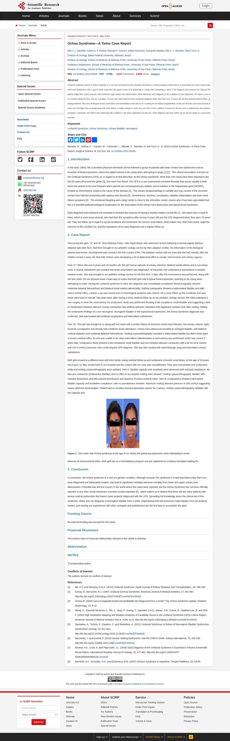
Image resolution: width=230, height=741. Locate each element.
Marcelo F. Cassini (116, 50)
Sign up (100, 737)
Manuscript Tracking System (150, 702)
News (99, 16)
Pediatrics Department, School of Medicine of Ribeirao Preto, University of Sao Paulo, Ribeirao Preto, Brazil (123, 64)
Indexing (25, 75)
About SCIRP (110, 697)
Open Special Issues (29, 94)
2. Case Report (79, 235)
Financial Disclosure (83, 530)
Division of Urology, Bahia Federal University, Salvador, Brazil (99, 55)
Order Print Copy (26, 125)
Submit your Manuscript (125, 737)
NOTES (73, 555)
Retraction (189, 716)
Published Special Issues (32, 100)
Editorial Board (29, 62)
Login (205, 5)
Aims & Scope (28, 43)
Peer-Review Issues (111, 716)
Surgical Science (76, 36)
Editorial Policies (109, 707)
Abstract (73, 80)
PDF (101, 74)
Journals (63, 16)
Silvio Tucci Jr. (192, 50)
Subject (70, 707)
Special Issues (108, 725)
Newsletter (23, 119)
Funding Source (80, 513)
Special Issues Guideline (31, 107)
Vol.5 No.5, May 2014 (98, 36)
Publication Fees (30, 68)
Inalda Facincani (136, 50)
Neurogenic (132, 128)
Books (82, 16)
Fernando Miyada (155, 50)
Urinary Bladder (117, 128)
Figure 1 (76, 365)
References (75, 582)
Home (26, 16)
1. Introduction (78, 159)
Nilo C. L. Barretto (174, 50)
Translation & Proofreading (149, 711)
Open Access (191, 702)
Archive (25, 56)
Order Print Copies (145, 707)
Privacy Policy (191, 721)
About (116, 16)
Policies (189, 697)
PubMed (136, 596)
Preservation (190, 711)
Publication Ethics (193, 707)
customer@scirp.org (33, 178)
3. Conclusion (78, 469)
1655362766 (29, 190)
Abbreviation (77, 546)
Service (141, 697)
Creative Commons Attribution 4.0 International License (139, 684)
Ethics (104, 702)
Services (135, 16)
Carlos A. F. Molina (96, 50)
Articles (44, 16)
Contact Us (23, 132)
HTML (110, 74)
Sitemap (70, 716)
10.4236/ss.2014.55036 (85, 74)
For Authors (107, 711)
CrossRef (125, 596)
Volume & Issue (144, 721)
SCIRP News (153, 737)
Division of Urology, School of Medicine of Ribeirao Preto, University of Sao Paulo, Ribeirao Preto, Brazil (121, 60)
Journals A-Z (72, 702)
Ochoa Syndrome (98, 128)
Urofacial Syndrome (78, 128)
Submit (154, 16)
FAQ (19, 138)
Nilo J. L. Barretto (76, 50)
